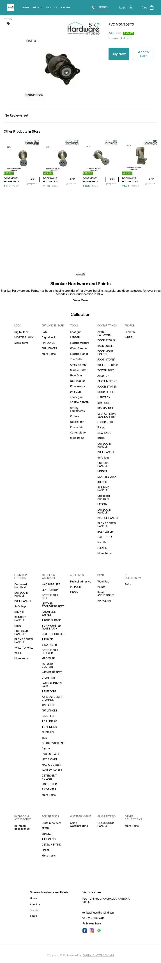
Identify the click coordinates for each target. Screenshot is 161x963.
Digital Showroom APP (98, 955)
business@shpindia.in (100, 912)
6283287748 (95, 918)
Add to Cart (143, 54)
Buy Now (119, 54)
